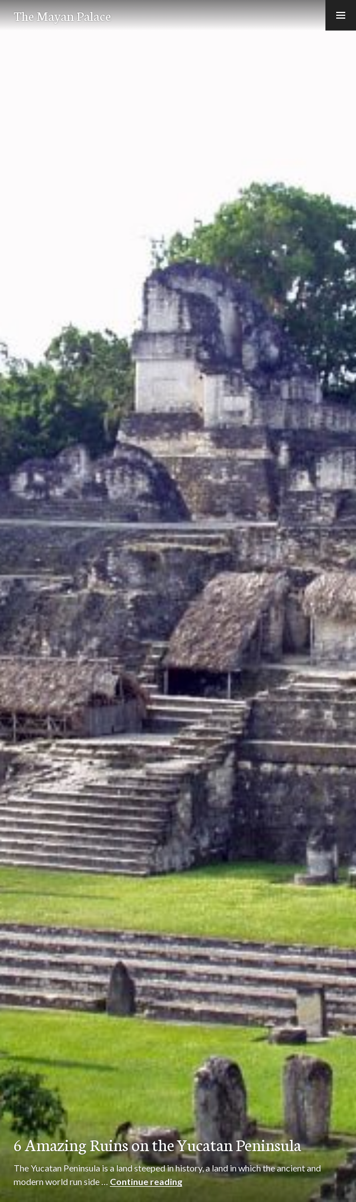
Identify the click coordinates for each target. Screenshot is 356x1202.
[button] (340, 15)
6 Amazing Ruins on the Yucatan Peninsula (157, 1144)
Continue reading (146, 1181)
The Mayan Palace (62, 15)
